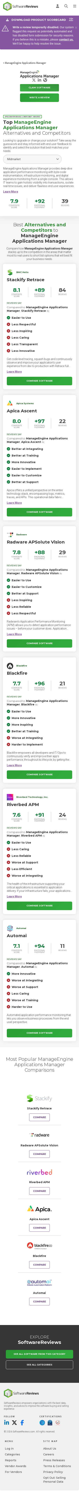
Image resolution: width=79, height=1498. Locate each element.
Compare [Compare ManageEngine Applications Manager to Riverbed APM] (39, 1191)
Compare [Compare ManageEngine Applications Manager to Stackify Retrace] (39, 1117)
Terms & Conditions (57, 1466)
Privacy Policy (53, 1472)
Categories (12, 1454)
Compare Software (39, 380)
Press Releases (54, 1460)
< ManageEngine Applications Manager (24, 63)
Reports (10, 1460)
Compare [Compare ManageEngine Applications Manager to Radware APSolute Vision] (39, 1154)
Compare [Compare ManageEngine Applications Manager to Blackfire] (39, 1264)
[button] (10, 191)
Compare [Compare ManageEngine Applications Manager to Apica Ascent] (39, 1227)
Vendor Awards (15, 1466)
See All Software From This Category (39, 1354)
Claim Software (39, 87)
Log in (9, 1448)
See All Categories (39, 1364)
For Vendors (13, 1472)
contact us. (66, 39)
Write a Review (39, 97)
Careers (48, 1454)
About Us (49, 1448)
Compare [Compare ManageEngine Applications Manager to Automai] (39, 1301)
